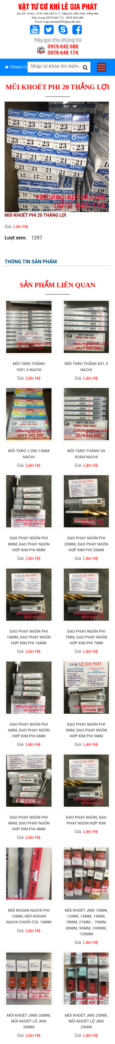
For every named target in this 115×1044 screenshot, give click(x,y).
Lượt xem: (16, 238)
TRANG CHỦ (18, 67)
